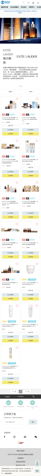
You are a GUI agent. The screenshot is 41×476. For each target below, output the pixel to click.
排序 (30, 91)
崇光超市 (23, 7)
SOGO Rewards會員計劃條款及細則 (20, 454)
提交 (33, 422)
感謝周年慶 (4, 7)
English (7, 397)
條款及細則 (21, 451)
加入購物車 (10, 129)
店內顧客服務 (21, 396)
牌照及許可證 (20, 465)
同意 (37, 471)
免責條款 (20, 458)
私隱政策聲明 (8, 473)
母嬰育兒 (31, 7)
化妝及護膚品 (14, 7)
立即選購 (10, 133)
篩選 (10, 91)
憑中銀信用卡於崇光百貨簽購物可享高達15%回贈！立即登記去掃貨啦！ (20, 12)
